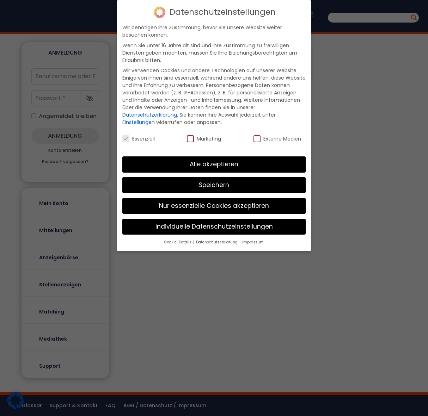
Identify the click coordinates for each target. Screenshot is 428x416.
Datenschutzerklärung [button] (217, 238)
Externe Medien (277, 135)
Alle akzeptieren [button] (214, 160)
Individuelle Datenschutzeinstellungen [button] (214, 223)
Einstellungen (138, 118)
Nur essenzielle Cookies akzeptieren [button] (214, 202)
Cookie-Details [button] (178, 238)
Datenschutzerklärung (149, 111)
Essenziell (138, 135)
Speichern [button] (214, 181)
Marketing (204, 135)
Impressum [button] (253, 238)
